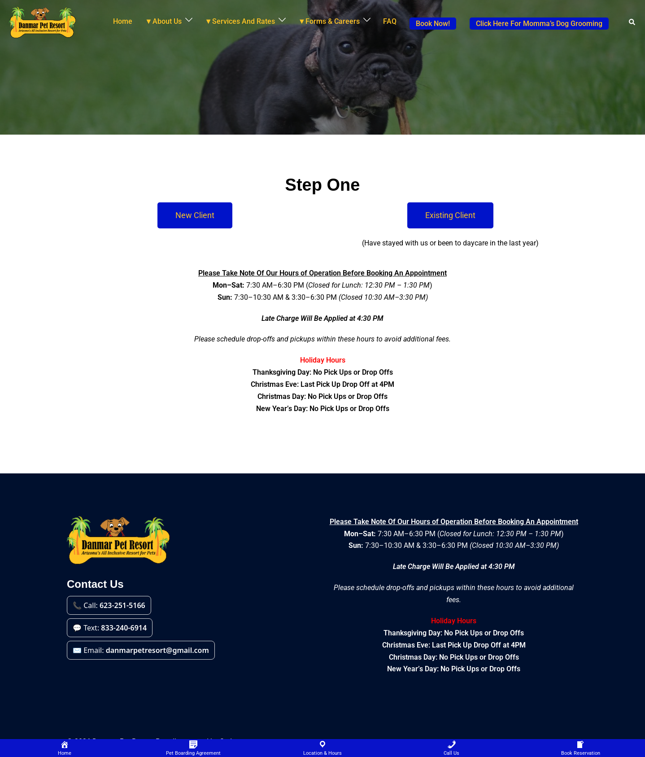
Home (122, 21)
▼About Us (163, 21)
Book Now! (433, 23)
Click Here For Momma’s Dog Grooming (539, 23)
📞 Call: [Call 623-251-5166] (109, 605)
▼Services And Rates (240, 21)
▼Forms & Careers (329, 21)
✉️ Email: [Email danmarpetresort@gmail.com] (141, 650)
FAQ (390, 21)
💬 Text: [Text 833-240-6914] (110, 628)
